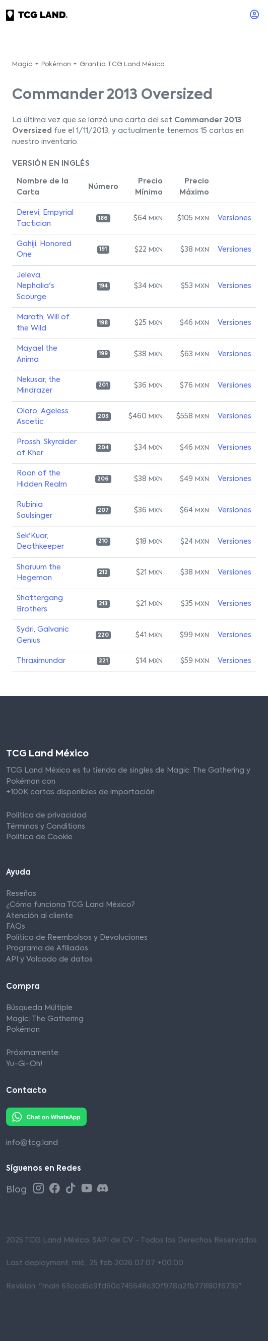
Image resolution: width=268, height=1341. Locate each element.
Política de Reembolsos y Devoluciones (77, 937)
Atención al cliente (39, 916)
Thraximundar (41, 660)
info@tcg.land (32, 1142)
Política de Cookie (39, 837)
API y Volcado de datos (49, 959)
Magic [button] (23, 65)
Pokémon (23, 1029)
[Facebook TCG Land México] (56, 1189)
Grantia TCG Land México (122, 65)
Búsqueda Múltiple (39, 1008)
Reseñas (21, 893)
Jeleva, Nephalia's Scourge (35, 286)
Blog (17, 1189)
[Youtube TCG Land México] (88, 1189)
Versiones (234, 218)
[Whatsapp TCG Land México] (46, 1116)
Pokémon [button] (57, 65)
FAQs (15, 926)
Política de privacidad (46, 815)
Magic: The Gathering (45, 1019)
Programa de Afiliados (47, 948)
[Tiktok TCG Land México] (72, 1189)
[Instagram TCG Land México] (40, 1189)
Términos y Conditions (45, 826)
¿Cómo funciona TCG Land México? (70, 904)
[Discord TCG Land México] (102, 1189)
